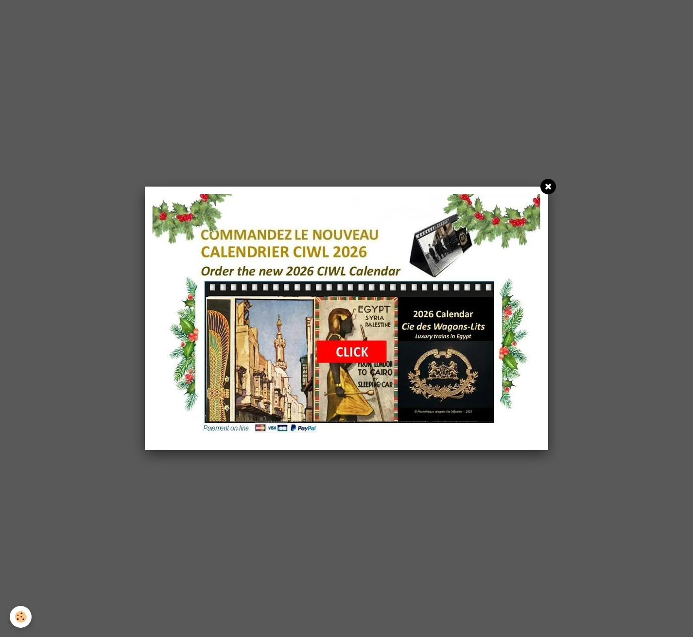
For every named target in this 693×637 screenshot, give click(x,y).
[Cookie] (21, 617)
